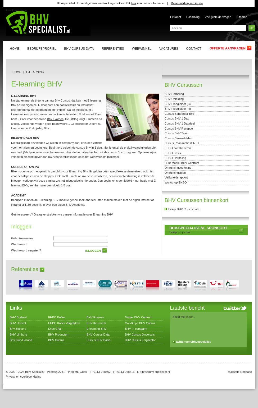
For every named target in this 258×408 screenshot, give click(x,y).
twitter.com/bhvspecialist (193, 341)
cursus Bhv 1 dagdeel (122, 152)
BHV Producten (58, 334)
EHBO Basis (173, 153)
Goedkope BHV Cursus (140, 323)
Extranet (175, 17)
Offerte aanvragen (228, 48)
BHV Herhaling (174, 93)
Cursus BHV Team (176, 133)
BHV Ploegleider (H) (178, 108)
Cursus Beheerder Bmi (179, 113)
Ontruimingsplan (175, 172)
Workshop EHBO (176, 182)
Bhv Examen (55, 119)
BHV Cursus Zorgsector (140, 340)
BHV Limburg (18, 334)
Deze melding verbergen (187, 3)
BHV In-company (136, 328)
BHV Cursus (56, 340)
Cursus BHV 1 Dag (177, 118)
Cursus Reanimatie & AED (182, 143)
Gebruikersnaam (22, 238)
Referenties (24, 269)
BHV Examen (95, 317)
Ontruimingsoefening (178, 167)
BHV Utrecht (18, 323)
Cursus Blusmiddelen (178, 138)
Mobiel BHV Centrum (138, 317)
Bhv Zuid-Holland (21, 340)
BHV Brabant (18, 317)
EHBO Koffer (56, 317)
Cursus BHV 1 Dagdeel (180, 123)
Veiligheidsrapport (176, 177)
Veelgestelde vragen (218, 17)
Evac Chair (55, 328)
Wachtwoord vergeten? (26, 250)
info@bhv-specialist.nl (156, 371)
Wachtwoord (19, 244)
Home (16, 72)
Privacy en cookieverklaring (23, 376)
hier (133, 3)
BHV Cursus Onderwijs (140, 334)
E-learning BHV (97, 328)
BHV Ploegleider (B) (178, 104)
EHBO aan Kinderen (178, 148)
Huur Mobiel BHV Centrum (182, 162)
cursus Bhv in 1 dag (89, 147)
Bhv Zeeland (18, 328)
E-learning (193, 17)
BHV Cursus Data (98, 334)
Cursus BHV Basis (98, 340)
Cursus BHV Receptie (179, 128)
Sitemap (242, 17)
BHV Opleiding (174, 98)
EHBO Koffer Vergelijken (64, 323)
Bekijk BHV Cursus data (183, 209)
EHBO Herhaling (175, 157)
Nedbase (246, 371)
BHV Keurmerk (96, 323)
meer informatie (75, 214)
